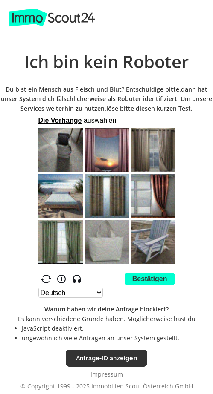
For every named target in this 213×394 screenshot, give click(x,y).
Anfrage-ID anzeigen (106, 358)
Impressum (106, 374)
